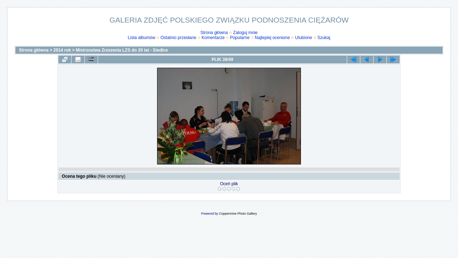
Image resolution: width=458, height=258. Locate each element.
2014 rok (62, 50)
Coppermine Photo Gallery (238, 213)
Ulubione (303, 37)
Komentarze (213, 37)
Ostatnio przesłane (178, 37)
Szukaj (323, 37)
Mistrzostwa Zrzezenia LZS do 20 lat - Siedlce (122, 50)
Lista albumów (141, 37)
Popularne (240, 37)
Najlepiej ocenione (272, 37)
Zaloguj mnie (245, 32)
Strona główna (214, 32)
